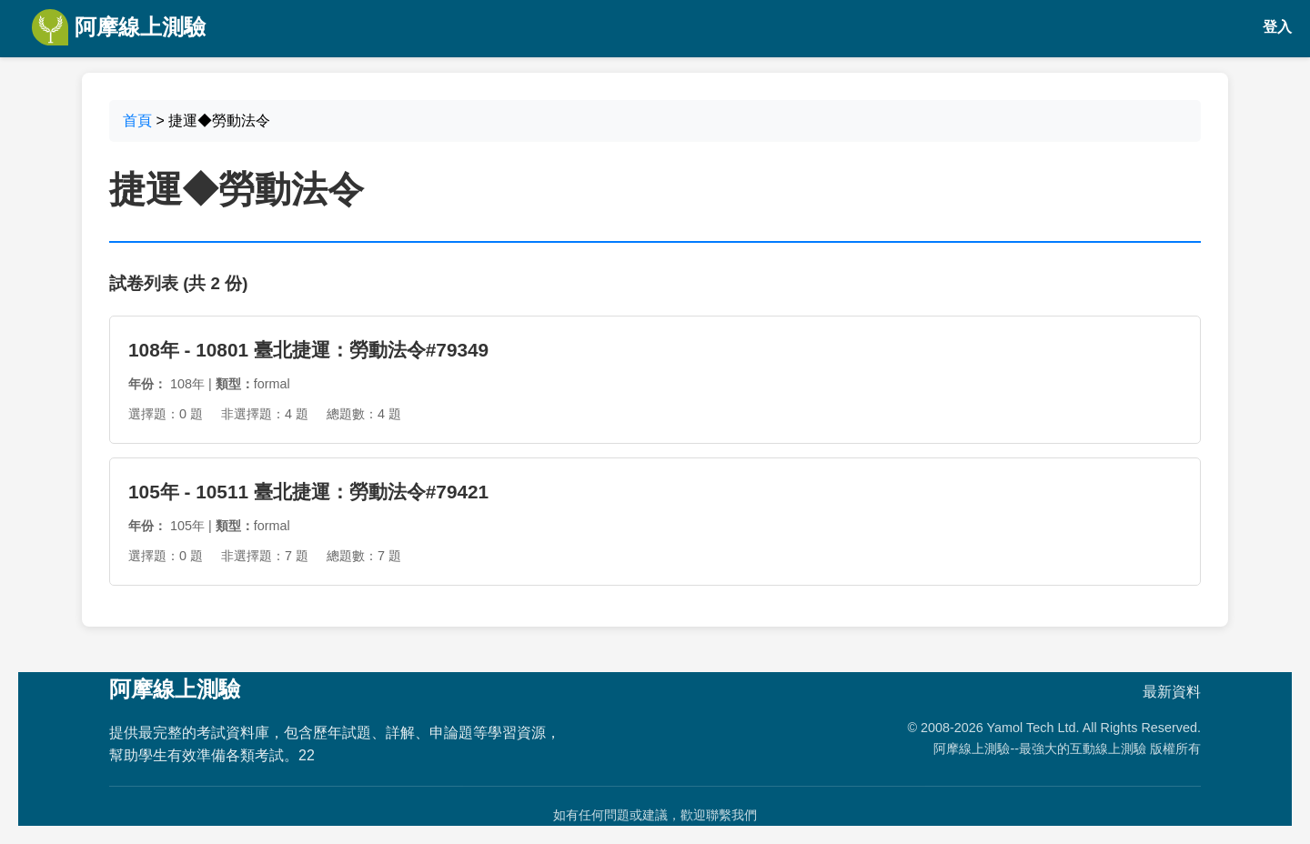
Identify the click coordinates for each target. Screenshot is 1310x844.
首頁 (137, 120)
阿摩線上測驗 (119, 27)
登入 (1277, 27)
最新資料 (1172, 691)
